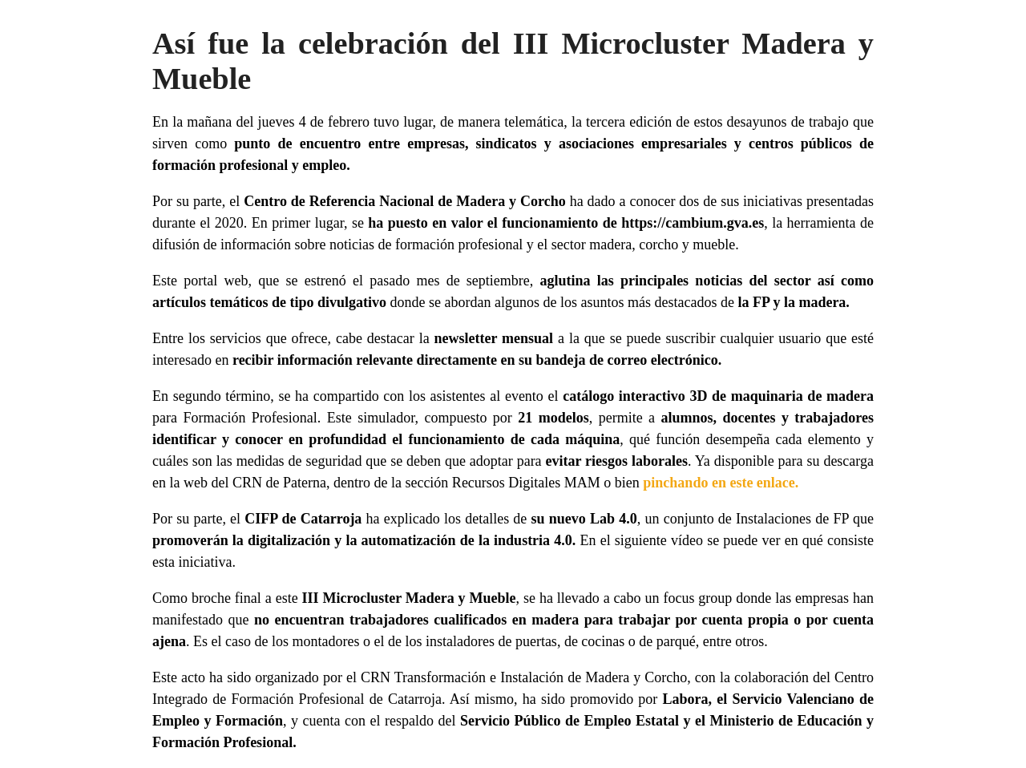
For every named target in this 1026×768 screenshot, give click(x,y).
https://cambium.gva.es (692, 223)
